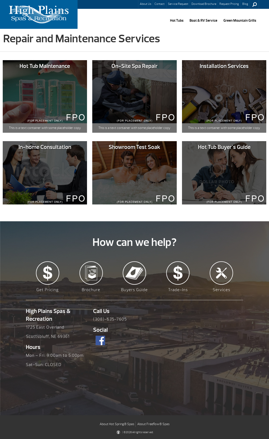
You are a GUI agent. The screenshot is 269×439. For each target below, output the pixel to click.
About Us (145, 4)
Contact (159, 4)
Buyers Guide (134, 289)
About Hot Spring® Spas (117, 424)
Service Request (178, 4)
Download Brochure (203, 4)
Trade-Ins (178, 289)
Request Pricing (229, 4)
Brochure (91, 289)
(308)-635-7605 (110, 319)
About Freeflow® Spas (153, 424)
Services (221, 289)
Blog (245, 4)
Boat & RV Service (203, 20)
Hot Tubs (176, 20)
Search (255, 4)
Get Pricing (47, 289)
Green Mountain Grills (239, 20)
